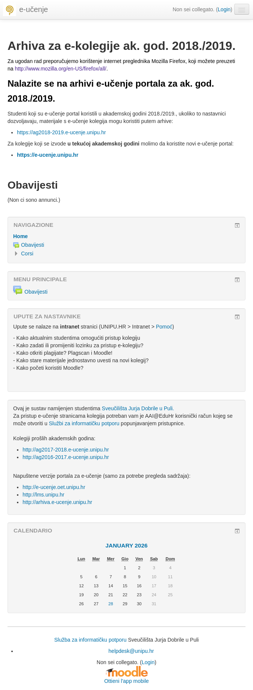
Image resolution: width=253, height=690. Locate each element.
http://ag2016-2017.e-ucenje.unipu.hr (66, 457)
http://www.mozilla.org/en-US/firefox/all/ (60, 69)
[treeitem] (126, 236)
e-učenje (33, 9)
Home (20, 236)
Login (224, 9)
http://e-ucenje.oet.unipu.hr (54, 487)
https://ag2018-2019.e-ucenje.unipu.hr (61, 132)
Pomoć (164, 327)
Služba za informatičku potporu (90, 640)
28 (110, 604)
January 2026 (126, 545)
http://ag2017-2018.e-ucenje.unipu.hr (66, 450)
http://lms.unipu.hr (43, 495)
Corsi (27, 253)
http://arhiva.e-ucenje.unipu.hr (57, 502)
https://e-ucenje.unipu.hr (47, 155)
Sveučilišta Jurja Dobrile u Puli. (138, 408)
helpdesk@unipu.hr (131, 651)
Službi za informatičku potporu (84, 423)
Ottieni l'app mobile (126, 681)
